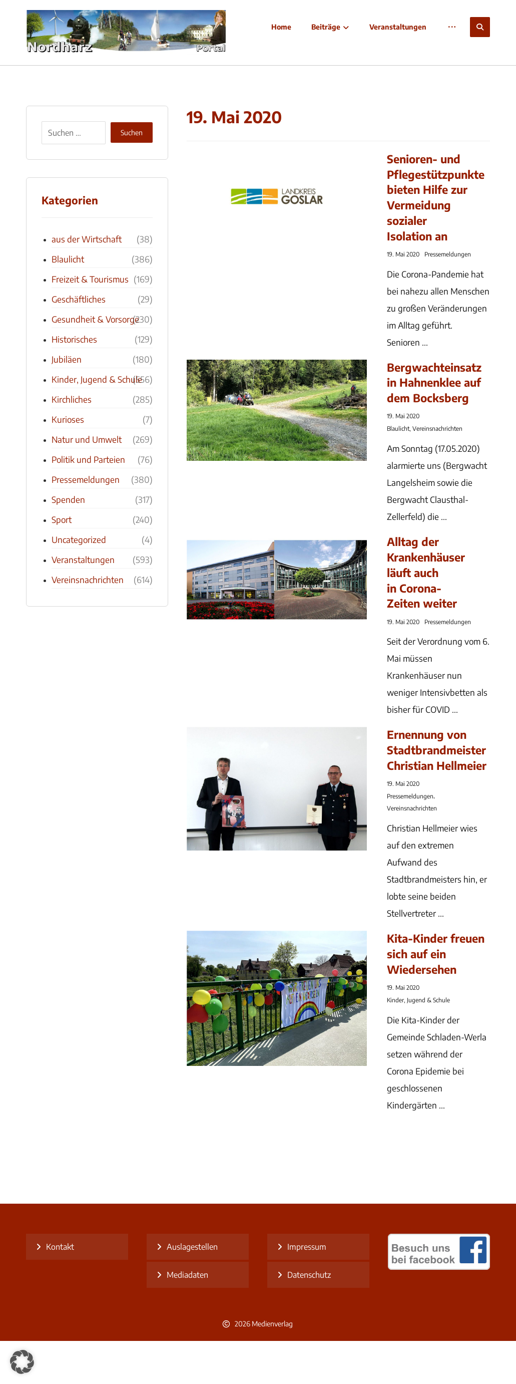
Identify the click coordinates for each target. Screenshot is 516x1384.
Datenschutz (309, 1318)
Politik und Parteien (88, 502)
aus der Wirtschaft (87, 282)
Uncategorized (79, 582)
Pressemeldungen (447, 297)
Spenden (68, 542)
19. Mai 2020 (403, 297)
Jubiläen (67, 402)
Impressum (306, 1290)
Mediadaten (187, 1318)
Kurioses (68, 462)
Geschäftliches (79, 342)
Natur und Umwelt (87, 482)
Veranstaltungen (83, 602)
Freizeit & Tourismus (90, 322)
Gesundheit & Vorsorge (95, 362)
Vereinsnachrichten (437, 472)
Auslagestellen (192, 1290)
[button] (480, 27)
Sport (62, 562)
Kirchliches (72, 442)
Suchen (132, 176)
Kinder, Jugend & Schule (418, 1043)
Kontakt (60, 1290)
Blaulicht (398, 472)
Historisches (74, 382)
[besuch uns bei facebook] (439, 1310)
